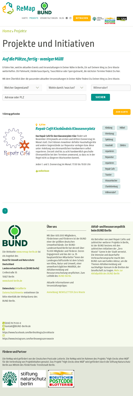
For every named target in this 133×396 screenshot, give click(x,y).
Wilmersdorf (110, 192)
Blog (61, 18)
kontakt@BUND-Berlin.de (16, 326)
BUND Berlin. (65, 276)
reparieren (109, 151)
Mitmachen (82, 18)
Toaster (108, 174)
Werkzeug (109, 133)
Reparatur (109, 157)
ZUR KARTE (122, 112)
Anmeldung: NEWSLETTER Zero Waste (66, 292)
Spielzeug (109, 139)
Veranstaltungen (49, 18)
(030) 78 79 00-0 (11, 323)
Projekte (33, 18)
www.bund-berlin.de (12, 281)
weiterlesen (43, 171)
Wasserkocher (111, 180)
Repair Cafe (110, 169)
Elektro (123, 145)
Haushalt (109, 145)
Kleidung (108, 127)
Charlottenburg (111, 186)
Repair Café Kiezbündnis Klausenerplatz (65, 129)
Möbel (122, 127)
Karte (25, 18)
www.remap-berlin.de (27, 252)
